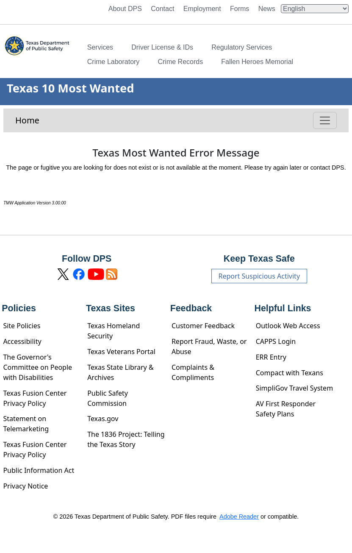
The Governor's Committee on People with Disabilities (37, 367)
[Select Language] (315, 8)
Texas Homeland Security (113, 331)
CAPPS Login (276, 341)
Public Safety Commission (107, 398)
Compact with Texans (289, 372)
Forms (239, 8)
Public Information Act (38, 470)
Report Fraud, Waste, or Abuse (209, 346)
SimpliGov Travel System (294, 388)
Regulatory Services (241, 47)
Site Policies (21, 325)
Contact (162, 8)
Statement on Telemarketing (26, 423)
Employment (202, 8)
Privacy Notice (25, 486)
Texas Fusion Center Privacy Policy (35, 398)
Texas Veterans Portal (121, 351)
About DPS (125, 8)
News (266, 8)
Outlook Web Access (288, 325)
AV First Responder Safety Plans (286, 409)
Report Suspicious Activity (259, 276)
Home (27, 120)
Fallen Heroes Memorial (257, 61)
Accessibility (22, 341)
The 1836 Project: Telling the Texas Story (125, 439)
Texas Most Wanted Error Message (175, 153)
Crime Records (180, 61)
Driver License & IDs (162, 47)
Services (100, 47)
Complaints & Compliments (193, 372)
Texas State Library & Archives (120, 372)
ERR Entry (271, 357)
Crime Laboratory (113, 61)
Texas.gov (102, 418)
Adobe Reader (239, 516)
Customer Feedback (203, 325)
